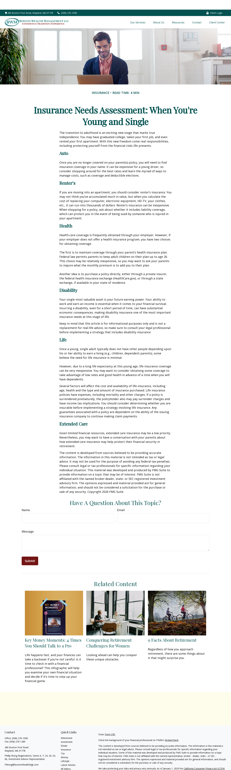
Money (64, 747)
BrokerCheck (171, 730)
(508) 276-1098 (67, 3)
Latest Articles (68, 755)
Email (121, 500)
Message (28, 522)
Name (26, 500)
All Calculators (68, 763)
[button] (138, 12)
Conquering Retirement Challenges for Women (109, 633)
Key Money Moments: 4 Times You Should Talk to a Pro (53, 633)
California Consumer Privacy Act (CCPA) (204, 758)
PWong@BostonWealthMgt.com (21, 755)
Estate (64, 736)
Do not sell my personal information (192, 762)
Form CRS (110, 724)
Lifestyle (65, 751)
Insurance (66, 739)
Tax (63, 743)
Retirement (66, 728)
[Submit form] (30, 551)
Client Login (214, 3)
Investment (67, 732)
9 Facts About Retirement (172, 630)
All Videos (66, 759)
